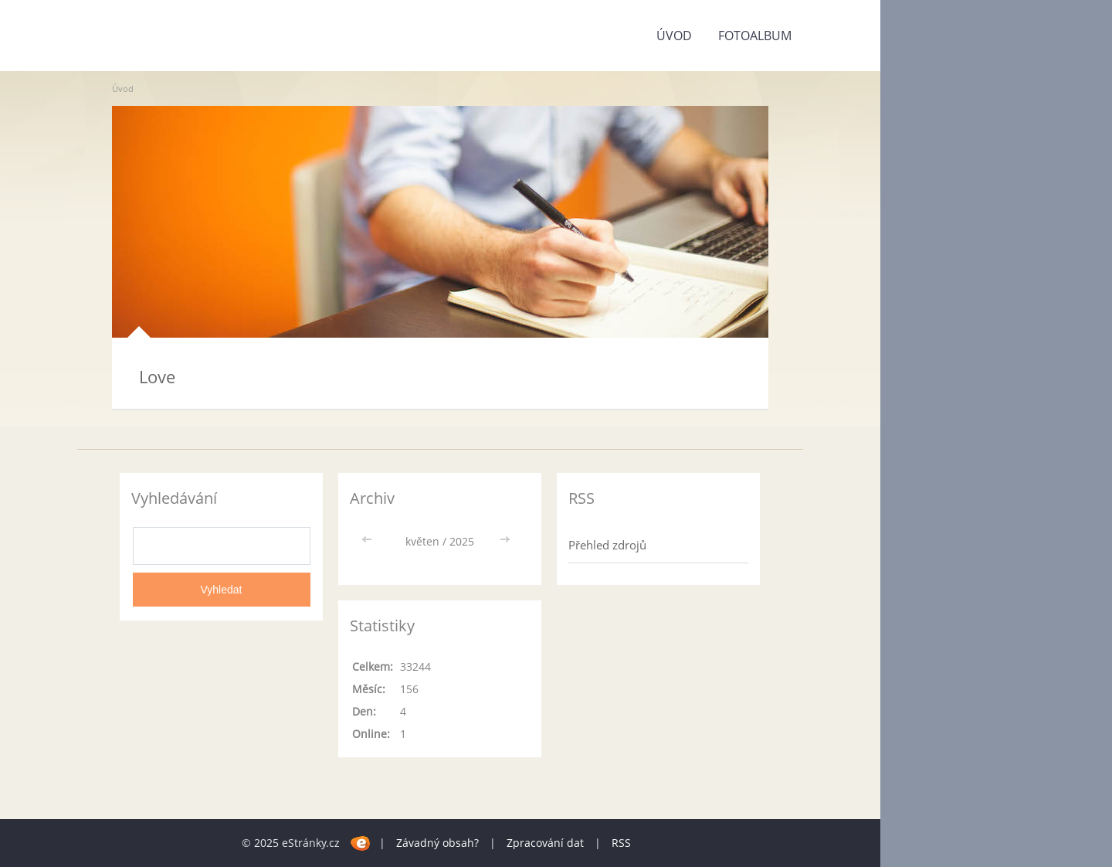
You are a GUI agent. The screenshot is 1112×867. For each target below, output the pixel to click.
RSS (621, 842)
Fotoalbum (755, 35)
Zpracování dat (545, 842)
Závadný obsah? (437, 842)
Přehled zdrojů (607, 544)
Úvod (674, 35)
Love (157, 376)
